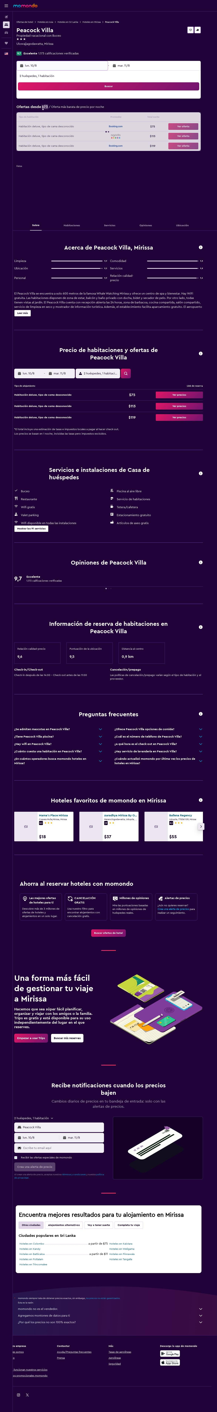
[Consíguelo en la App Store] (176, 1362)
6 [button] (76, 109)
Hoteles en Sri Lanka (78, 22)
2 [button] (102, 100)
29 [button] (93, 135)
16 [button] (102, 118)
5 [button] (67, 109)
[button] (6, 6)
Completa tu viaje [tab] (135, 1225)
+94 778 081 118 (36, 48)
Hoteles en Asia (55, 22)
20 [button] (76, 126)
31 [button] (49, 144)
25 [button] (58, 135)
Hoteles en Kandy (36, 1249)
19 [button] (66, 126)
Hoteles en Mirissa (101, 22)
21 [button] (84, 126)
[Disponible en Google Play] (176, 1353)
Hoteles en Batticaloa (38, 1254)
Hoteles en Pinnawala (128, 1254)
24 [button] (49, 135)
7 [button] (84, 109)
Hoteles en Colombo (38, 1244)
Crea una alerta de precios (179, 909)
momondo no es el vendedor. (116, 1309)
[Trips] (6, 43)
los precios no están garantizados (109, 1298)
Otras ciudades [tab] (37, 1225)
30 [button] (102, 135)
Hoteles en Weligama (128, 1249)
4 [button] (58, 109)
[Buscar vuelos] (6, 17)
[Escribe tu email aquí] (69, 1148)
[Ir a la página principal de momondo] (25, 5)
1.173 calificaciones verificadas (68, 53)
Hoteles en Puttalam (37, 1259)
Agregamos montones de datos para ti (116, 1315)
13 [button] (75, 118)
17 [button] (49, 126)
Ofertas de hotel (34, 22)
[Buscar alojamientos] (6, 24)
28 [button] (84, 135)
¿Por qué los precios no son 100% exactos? (116, 1322)
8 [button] (93, 109)
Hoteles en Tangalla (127, 1259)
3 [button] (49, 109)
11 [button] (58, 118)
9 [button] (102, 109)
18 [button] (58, 126)
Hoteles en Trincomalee (39, 1264)
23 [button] (102, 126)
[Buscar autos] (6, 32)
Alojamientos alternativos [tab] (70, 1225)
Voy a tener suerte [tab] (105, 1225)
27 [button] (75, 135)
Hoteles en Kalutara (127, 1244)
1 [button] (93, 100)
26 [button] (66, 135)
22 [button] (93, 126)
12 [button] (66, 118)
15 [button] (93, 118)
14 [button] (84, 118)
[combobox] (69, 1127)
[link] (115, 933)
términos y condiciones (80, 1174)
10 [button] (49, 118)
